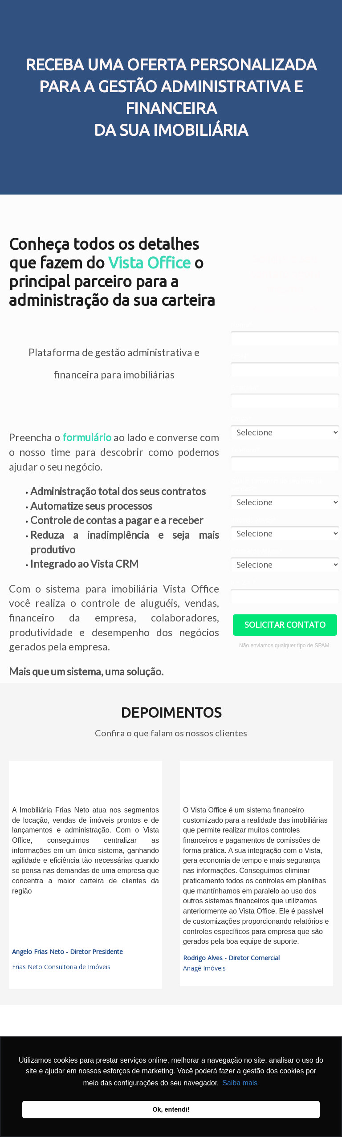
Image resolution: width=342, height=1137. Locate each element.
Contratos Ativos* (257, 551)
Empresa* (245, 387)
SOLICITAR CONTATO (285, 624)
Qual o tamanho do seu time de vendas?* (277, 485)
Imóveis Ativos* (254, 520)
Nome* (241, 325)
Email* (240, 356)
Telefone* (245, 450)
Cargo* (241, 418)
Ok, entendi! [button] (170, 1109)
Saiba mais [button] (239, 1083)
